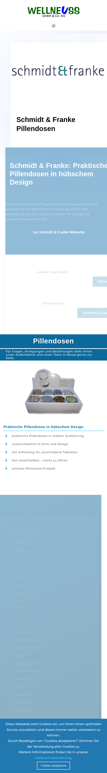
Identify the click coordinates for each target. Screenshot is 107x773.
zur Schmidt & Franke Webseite (64, 232)
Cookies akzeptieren (53, 765)
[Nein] (102, 746)
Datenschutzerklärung (53, 758)
